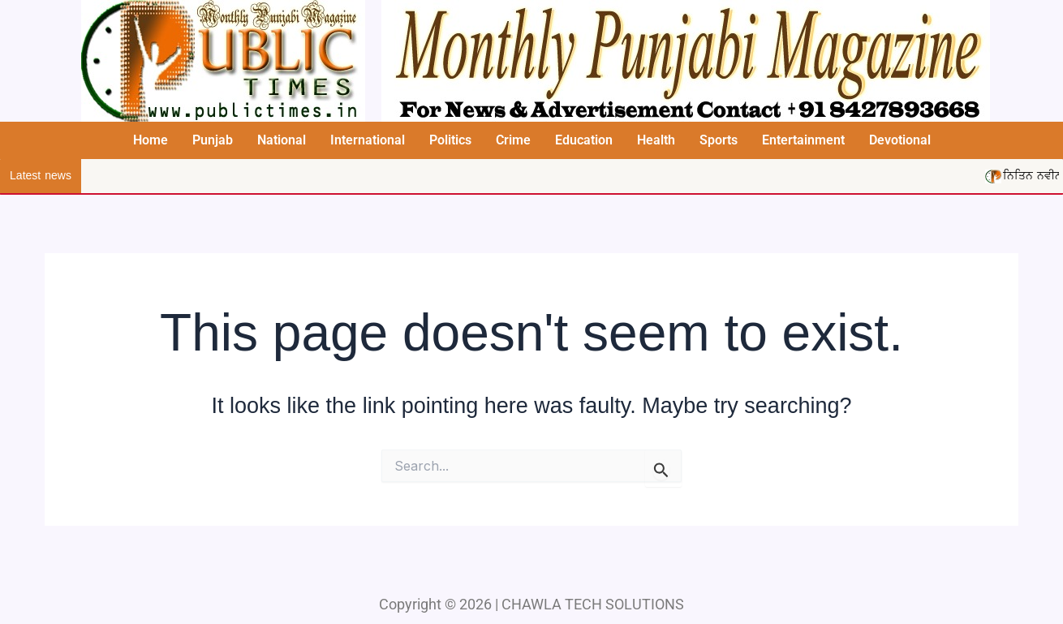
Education (584, 140)
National (281, 140)
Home (150, 140)
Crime (513, 140)
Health (656, 140)
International (367, 140)
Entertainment (803, 140)
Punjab (212, 140)
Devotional (900, 140)
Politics (450, 140)
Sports (718, 140)
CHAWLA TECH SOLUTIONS (592, 604)
